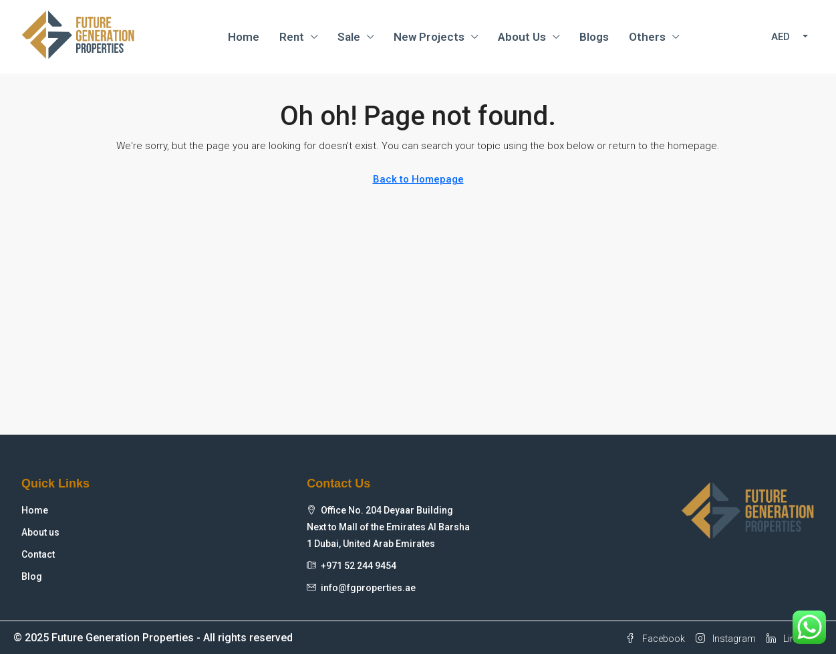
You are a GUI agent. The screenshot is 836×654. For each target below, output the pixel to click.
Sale (348, 36)
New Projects (429, 36)
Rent (291, 36)
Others (647, 36)
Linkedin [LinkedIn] (792, 638)
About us (40, 532)
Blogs (594, 36)
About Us (522, 36)
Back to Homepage (418, 179)
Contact (38, 554)
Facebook (655, 638)
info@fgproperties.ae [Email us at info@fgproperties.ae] (368, 587)
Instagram (726, 638)
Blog (31, 576)
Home (243, 36)
